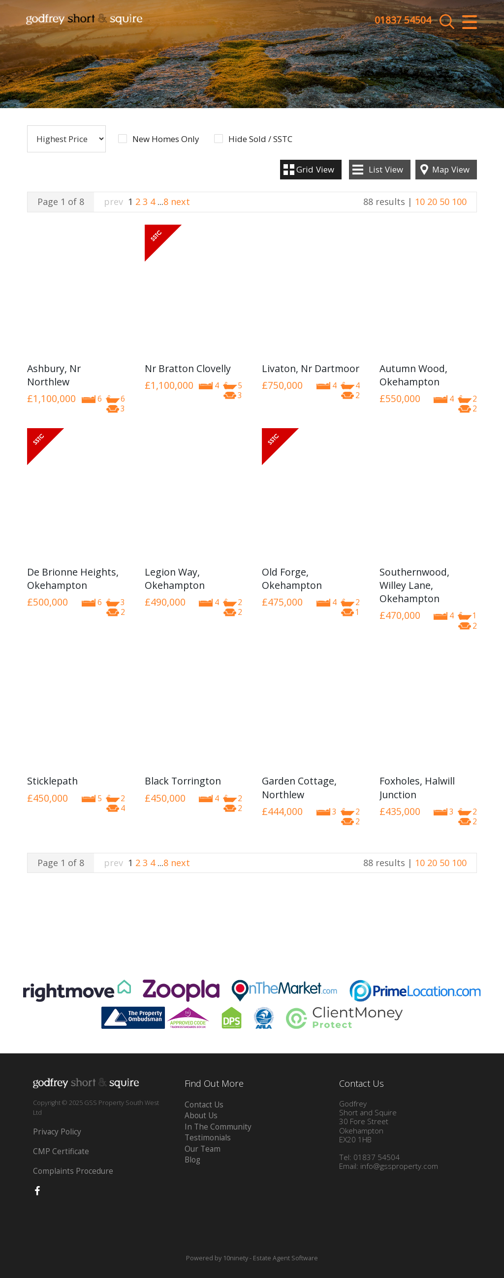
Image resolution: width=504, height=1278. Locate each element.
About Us (201, 1115)
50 (444, 201)
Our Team (202, 1149)
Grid (315, 169)
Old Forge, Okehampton (292, 578)
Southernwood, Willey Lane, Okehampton (414, 585)
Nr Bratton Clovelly (188, 368)
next (180, 201)
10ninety (235, 1258)
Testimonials (208, 1138)
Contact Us (204, 1105)
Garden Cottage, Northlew (299, 787)
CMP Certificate (61, 1151)
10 (420, 201)
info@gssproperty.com (399, 1166)
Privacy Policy (57, 1132)
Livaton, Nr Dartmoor (310, 368)
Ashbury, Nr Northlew (54, 375)
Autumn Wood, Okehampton (413, 375)
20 (432, 201)
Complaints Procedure (73, 1171)
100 (459, 201)
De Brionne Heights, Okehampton (73, 578)
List (386, 169)
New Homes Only (165, 139)
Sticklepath (52, 780)
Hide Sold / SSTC (260, 139)
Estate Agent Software (285, 1258)
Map (451, 169)
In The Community (218, 1127)
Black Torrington (183, 780)
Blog (192, 1160)
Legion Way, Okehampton (175, 578)
